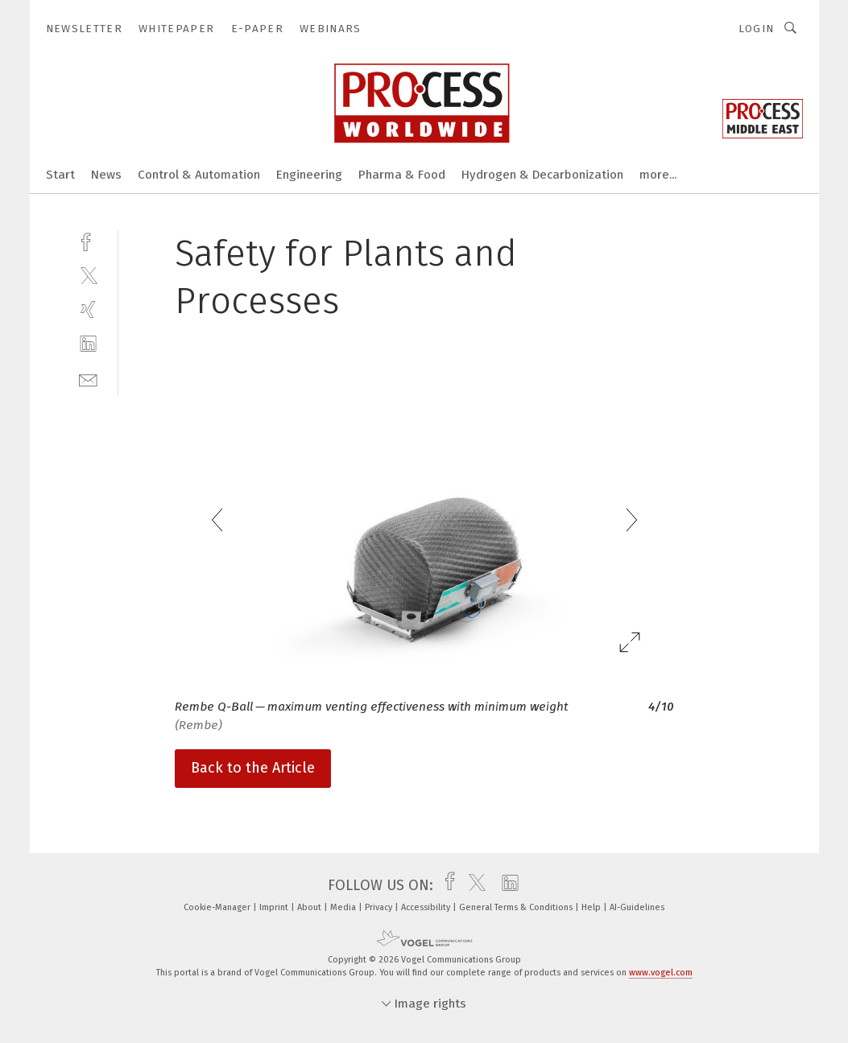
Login (756, 28)
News (106, 174)
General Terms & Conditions (517, 907)
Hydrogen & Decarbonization (542, 174)
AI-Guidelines (637, 907)
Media (344, 907)
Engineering (309, 174)
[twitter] (88, 275)
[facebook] (88, 240)
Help (592, 907)
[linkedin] (88, 344)
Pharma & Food (401, 174)
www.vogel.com (661, 972)
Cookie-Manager (218, 907)
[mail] (88, 379)
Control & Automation (199, 174)
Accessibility (427, 907)
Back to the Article (253, 768)
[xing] (88, 309)
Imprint (275, 907)
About (310, 907)
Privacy (380, 907)
